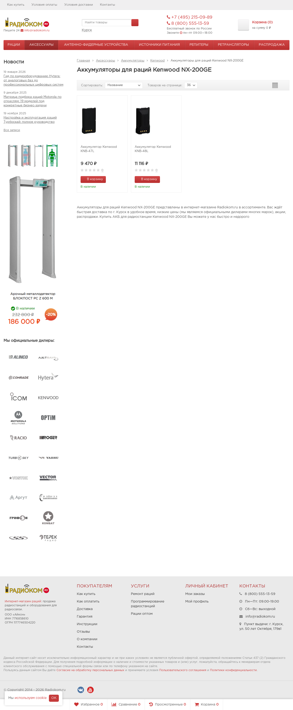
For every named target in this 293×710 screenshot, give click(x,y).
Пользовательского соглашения (182, 670)
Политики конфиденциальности (233, 670)
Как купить (15, 5)
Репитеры (199, 44)
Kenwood (157, 60)
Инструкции (87, 624)
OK (53, 698)
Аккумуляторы (132, 60)
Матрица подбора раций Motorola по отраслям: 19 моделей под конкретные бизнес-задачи (32, 101)
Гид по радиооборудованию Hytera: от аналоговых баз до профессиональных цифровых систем (33, 80)
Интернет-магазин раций (23, 601)
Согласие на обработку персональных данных (90, 670)
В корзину (92, 179)
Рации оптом (142, 613)
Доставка (85, 609)
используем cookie (31, 698)
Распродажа (272, 44)
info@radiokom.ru (36, 30)
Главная (83, 60)
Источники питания (159, 44)
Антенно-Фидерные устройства (96, 44)
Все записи (12, 130)
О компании (87, 639)
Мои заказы (195, 594)
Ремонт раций (143, 594)
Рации (14, 44)
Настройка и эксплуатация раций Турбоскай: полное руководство (30, 119)
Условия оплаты (44, 5)
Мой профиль (197, 601)
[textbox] (110, 22)
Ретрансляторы (233, 44)
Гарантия (84, 616)
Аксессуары (41, 44)
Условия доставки (78, 5)
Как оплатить (88, 601)
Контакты (107, 5)
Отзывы (83, 631)
